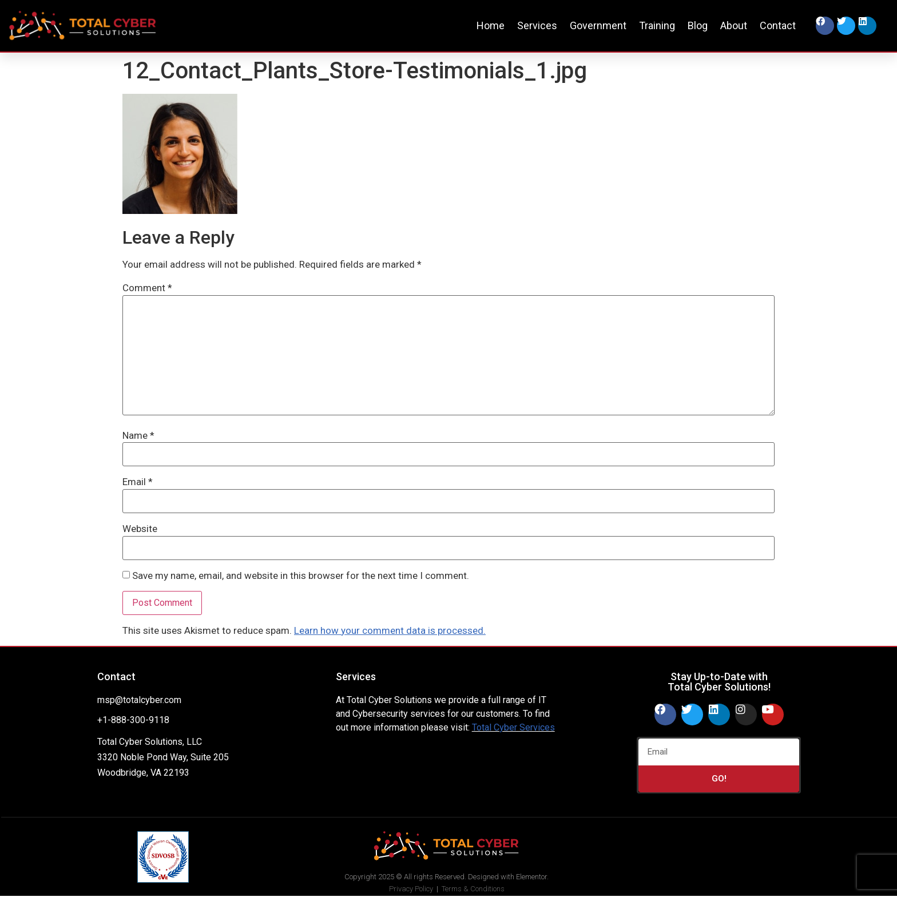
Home (491, 25)
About (733, 25)
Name (138, 435)
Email (137, 482)
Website (139, 529)
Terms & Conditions (473, 888)
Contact (778, 25)
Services (537, 25)
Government (598, 25)
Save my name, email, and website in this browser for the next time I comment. (300, 576)
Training (657, 25)
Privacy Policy (411, 888)
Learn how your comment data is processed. (390, 630)
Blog (698, 25)
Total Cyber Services (513, 727)
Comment (147, 288)
